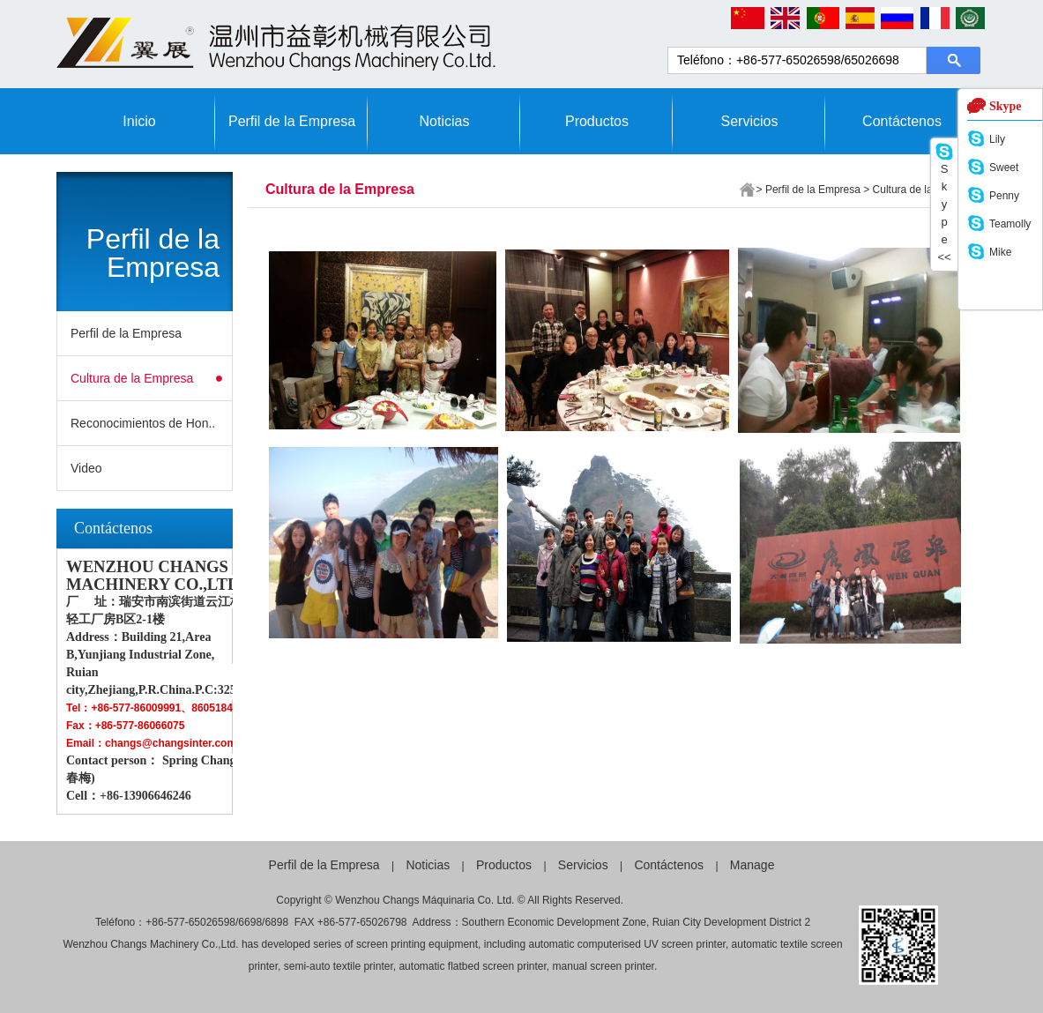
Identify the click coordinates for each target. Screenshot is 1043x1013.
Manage (752, 865)
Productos (597, 121)
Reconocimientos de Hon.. (143, 423)
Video (86, 468)
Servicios (750, 121)
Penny (1004, 196)
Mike (1000, 252)
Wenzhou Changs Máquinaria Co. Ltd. (424, 900)
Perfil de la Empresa (291, 121)
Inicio (139, 121)
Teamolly (1010, 224)
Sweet (1003, 167)
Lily (997, 139)
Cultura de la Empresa (132, 378)
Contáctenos (902, 121)
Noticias (445, 121)
